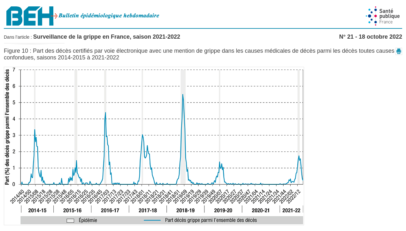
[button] (398, 51)
